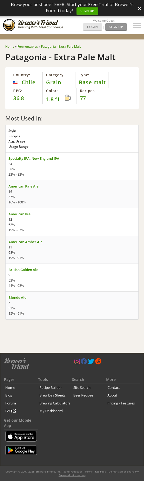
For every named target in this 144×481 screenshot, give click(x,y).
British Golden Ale (23, 269)
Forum (10, 403)
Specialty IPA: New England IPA (33, 158)
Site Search (82, 387)
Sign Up (87, 11)
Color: (52, 90)
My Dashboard (51, 410)
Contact (113, 387)
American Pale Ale (23, 186)
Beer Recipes (83, 395)
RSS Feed (100, 471)
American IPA (19, 214)
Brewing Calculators (54, 403)
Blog (8, 395)
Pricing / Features (121, 403)
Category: (55, 74)
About (112, 395)
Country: (21, 74)
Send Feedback (73, 471)
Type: (84, 74)
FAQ (10, 410)
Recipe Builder (50, 387)
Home (10, 387)
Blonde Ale (17, 297)
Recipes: (88, 90)
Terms (89, 471)
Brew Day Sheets (52, 395)
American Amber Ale (25, 241)
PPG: (17, 90)
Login (92, 27)
